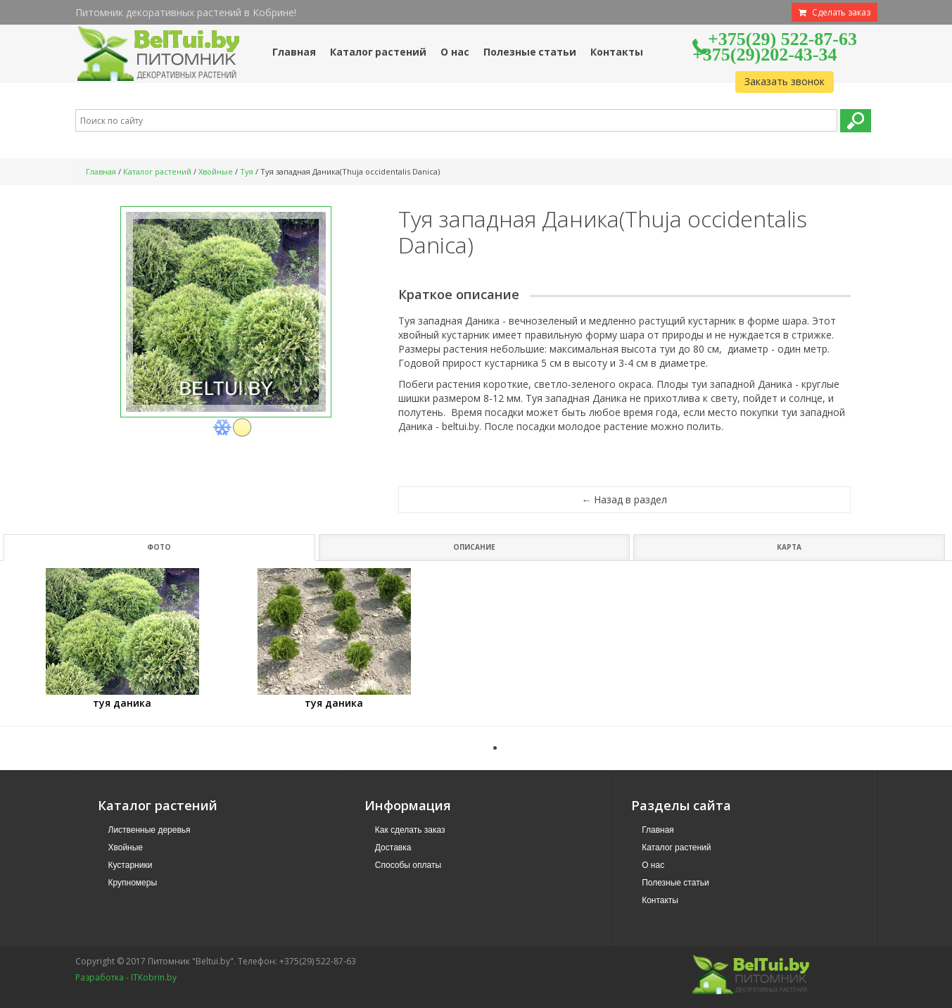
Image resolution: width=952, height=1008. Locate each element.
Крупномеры (133, 883)
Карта (789, 547)
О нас (653, 865)
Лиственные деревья (149, 830)
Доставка (393, 847)
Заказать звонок (784, 81)
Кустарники (130, 865)
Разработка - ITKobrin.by (126, 977)
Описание (474, 547)
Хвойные (215, 171)
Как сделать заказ (410, 830)
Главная (101, 171)
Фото (159, 547)
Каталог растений (157, 171)
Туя (246, 171)
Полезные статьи (675, 883)
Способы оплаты (408, 865)
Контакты (660, 900)
